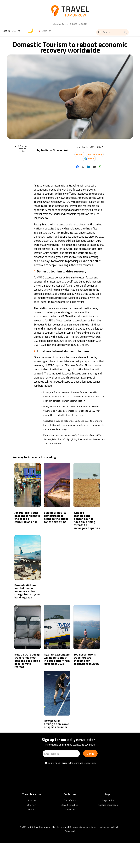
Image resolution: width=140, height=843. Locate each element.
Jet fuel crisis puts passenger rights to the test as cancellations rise (27, 517)
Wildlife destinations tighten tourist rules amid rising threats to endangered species (86, 520)
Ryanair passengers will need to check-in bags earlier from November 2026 (57, 659)
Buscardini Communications (82, 827)
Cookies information (108, 805)
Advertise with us (70, 805)
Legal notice (108, 800)
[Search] (112, 32)
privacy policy (90, 763)
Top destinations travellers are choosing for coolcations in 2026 (86, 659)
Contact (31, 809)
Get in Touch (70, 800)
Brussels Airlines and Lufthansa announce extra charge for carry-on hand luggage (27, 591)
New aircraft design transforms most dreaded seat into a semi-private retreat (27, 660)
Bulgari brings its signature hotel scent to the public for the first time (56, 517)
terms (76, 763)
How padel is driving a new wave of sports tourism (56, 724)
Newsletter (70, 809)
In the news (32, 805)
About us (32, 800)
